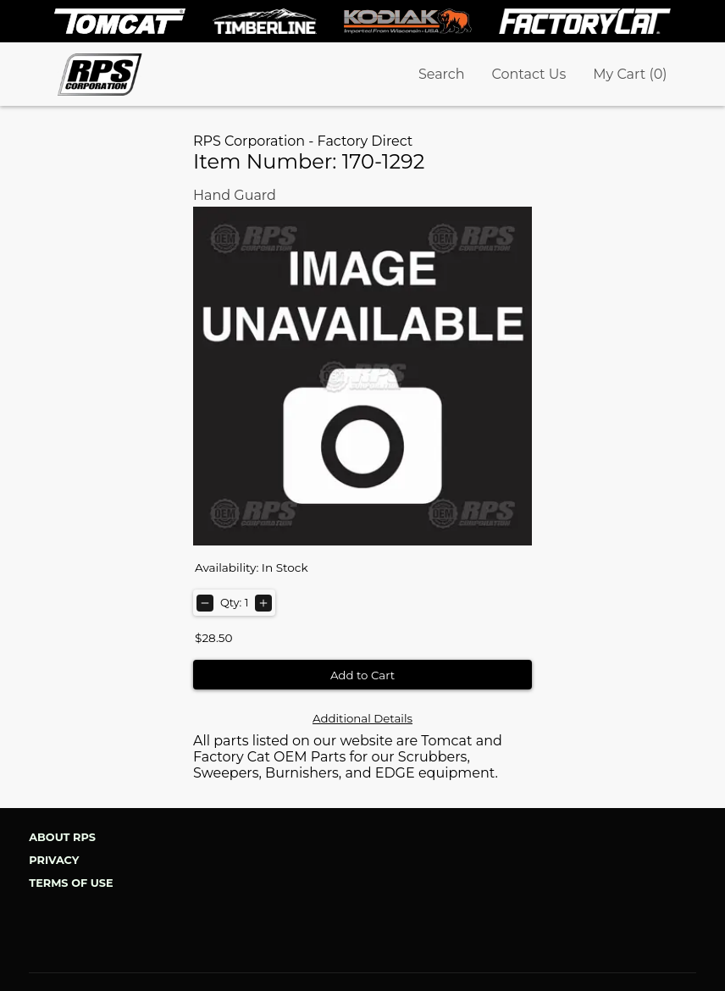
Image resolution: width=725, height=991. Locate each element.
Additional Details (362, 718)
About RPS (62, 837)
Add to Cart (362, 675)
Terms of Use (71, 883)
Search (441, 74)
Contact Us (529, 74)
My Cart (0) (630, 74)
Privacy (54, 860)
